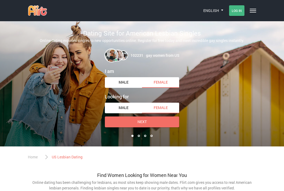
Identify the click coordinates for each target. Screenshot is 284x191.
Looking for (117, 96)
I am (109, 71)
